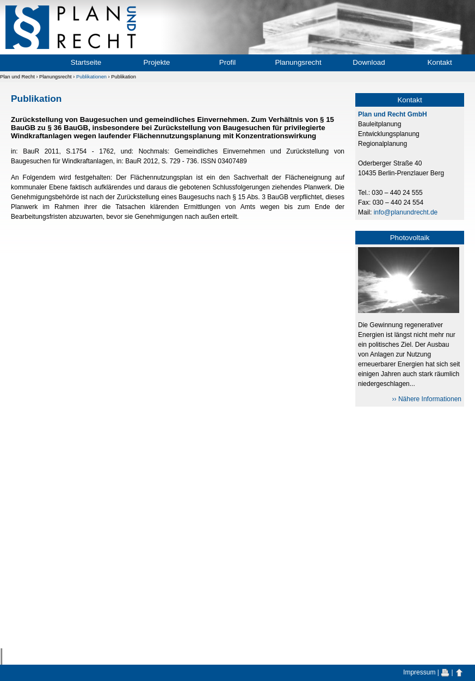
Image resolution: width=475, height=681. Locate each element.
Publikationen (91, 76)
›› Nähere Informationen (426, 399)
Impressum (419, 672)
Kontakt (439, 62)
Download (369, 62)
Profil (227, 62)
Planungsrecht (298, 62)
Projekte (157, 62)
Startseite (86, 62)
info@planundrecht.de (406, 212)
